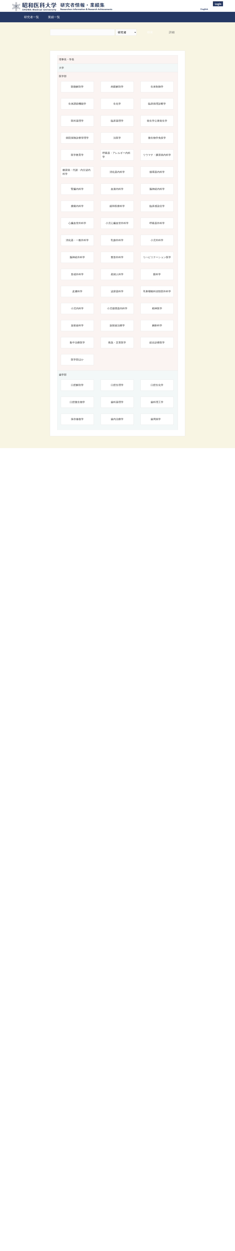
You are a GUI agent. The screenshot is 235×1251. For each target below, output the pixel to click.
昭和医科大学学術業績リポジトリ (143, 1238)
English (204, 9)
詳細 (172, 32)
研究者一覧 (31, 17)
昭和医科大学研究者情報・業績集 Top (93, 1238)
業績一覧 (54, 17)
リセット (167, 1212)
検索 (150, 32)
